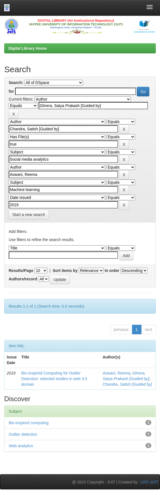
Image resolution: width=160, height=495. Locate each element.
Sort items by (65, 270)
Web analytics (21, 446)
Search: (16, 82)
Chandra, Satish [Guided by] (127, 384)
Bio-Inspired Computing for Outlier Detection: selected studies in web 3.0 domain (54, 379)
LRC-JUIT (149, 482)
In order (112, 270)
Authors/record (23, 279)
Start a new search (28, 214)
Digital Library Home (27, 48)
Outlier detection (23, 434)
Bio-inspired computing (28, 423)
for (11, 91)
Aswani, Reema (116, 373)
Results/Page (21, 270)
